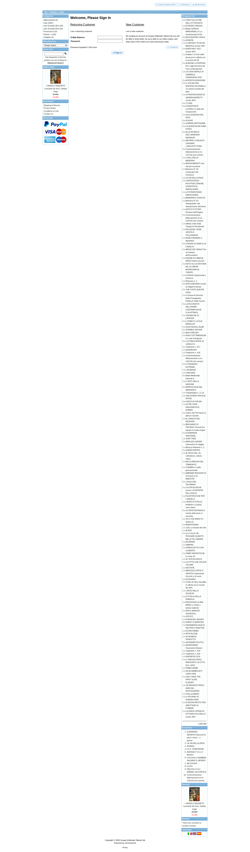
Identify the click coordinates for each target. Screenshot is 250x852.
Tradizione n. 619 (193, 651)
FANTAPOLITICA (193, 656)
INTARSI (190, 746)
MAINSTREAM (192, 525)
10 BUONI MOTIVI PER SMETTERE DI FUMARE (196, 705)
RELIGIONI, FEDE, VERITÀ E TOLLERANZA (194, 232)
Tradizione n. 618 (193, 654)
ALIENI (189, 530)
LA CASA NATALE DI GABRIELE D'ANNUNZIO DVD (195, 74)
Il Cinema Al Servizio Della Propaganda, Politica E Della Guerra (195, 298)
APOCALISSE (192, 634)
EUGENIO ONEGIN (194, 26)
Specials (186, 785)
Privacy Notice (50, 108)
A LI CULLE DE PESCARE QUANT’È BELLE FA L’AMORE (195, 536)
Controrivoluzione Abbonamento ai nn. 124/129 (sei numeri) (194, 218)
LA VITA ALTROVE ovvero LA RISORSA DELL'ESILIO (194, 490)
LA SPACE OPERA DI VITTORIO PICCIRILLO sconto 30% (196, 714)
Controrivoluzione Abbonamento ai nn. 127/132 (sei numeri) (194, 152)
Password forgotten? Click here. (83, 47)
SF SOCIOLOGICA (194, 559)
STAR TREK (191, 439)
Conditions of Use (51, 111)
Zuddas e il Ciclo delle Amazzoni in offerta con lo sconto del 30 (196, 57)
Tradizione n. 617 (193, 347)
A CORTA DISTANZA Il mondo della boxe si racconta (195, 513)
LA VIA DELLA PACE (194, 178)
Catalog (53, 12)
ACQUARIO (191, 579)
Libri (45, 23)
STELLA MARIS (192, 694)
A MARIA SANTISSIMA (195, 123)
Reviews (186, 819)
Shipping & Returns (52, 105)
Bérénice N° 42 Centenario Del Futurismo (192, 172)
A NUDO (189, 120)
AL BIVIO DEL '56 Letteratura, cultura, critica (194, 456)
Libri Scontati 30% (51, 26)
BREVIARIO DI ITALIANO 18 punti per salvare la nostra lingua (195, 427)
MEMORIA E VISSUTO (195, 198)
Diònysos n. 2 (191, 281)
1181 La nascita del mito (196, 528)
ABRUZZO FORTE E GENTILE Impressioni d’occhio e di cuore (195, 573)
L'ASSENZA (191, 370)
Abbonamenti (49, 20)
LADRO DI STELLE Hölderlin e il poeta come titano (194, 504)
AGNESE (190, 40)
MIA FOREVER (192, 333)
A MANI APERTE (193, 450)
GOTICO (189, 616)
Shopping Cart (188, 16)
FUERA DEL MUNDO (195, 619)
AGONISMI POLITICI (195, 642)
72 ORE (189, 103)
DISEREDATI (191, 350)
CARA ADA (190, 373)
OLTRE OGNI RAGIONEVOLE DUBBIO (192, 407)
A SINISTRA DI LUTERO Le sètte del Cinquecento (195, 109)
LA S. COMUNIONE (195, 749)
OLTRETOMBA (192, 631)
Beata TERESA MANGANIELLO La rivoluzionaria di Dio (194, 31)
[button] (166, 5)
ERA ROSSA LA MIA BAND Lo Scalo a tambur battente (194, 605)
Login (61, 12)
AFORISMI (190, 542)
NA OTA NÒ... (193, 763)
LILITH (190, 766)
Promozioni (48, 31)
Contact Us (48, 114)
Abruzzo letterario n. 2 (195, 447)
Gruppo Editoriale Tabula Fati (132, 840)
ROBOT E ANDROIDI (195, 622)
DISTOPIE (190, 568)
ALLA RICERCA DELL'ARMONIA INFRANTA (192, 135)
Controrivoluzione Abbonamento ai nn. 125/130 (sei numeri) (194, 358)
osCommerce (130, 843)
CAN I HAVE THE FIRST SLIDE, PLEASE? (193, 679)
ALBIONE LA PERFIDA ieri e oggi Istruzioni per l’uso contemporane (195, 66)
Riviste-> (47, 34)
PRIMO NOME (192, 668)
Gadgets (47, 37)
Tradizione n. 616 (193, 353)
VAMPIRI (189, 545)
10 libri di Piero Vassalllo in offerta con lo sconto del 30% (196, 585)
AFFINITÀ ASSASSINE (195, 80)
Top (45, 12)
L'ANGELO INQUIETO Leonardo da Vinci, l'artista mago (55, 88)
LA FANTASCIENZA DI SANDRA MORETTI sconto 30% (195, 97)
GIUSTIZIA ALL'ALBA (195, 327)
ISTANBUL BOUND (194, 330)
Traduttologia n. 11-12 (195, 393)
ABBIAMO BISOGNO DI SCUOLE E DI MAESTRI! (196, 476)
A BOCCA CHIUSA (194, 401)
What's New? (49, 67)
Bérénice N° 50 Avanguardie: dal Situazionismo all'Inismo (196, 203)
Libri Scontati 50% (51, 29)
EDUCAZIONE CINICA (195, 37)
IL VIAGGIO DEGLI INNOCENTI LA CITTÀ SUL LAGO (195, 662)
